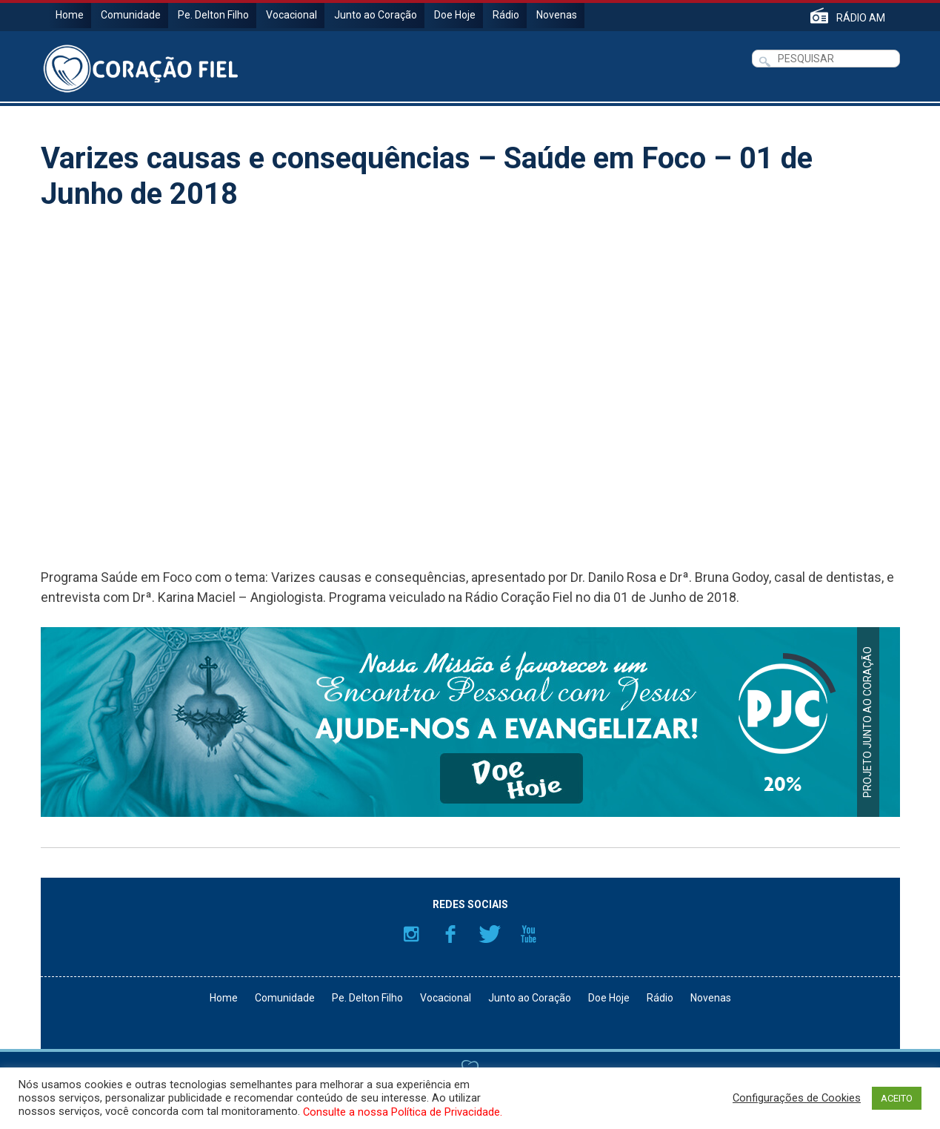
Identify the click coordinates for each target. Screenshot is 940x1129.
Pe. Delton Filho (213, 15)
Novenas (556, 15)
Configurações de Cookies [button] (797, 1098)
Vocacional (291, 15)
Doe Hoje (455, 15)
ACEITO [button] (897, 1098)
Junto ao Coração (375, 15)
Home (70, 15)
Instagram (411, 934)
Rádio (506, 15)
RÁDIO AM (860, 17)
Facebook (450, 934)
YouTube (529, 934)
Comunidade (131, 15)
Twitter (490, 934)
